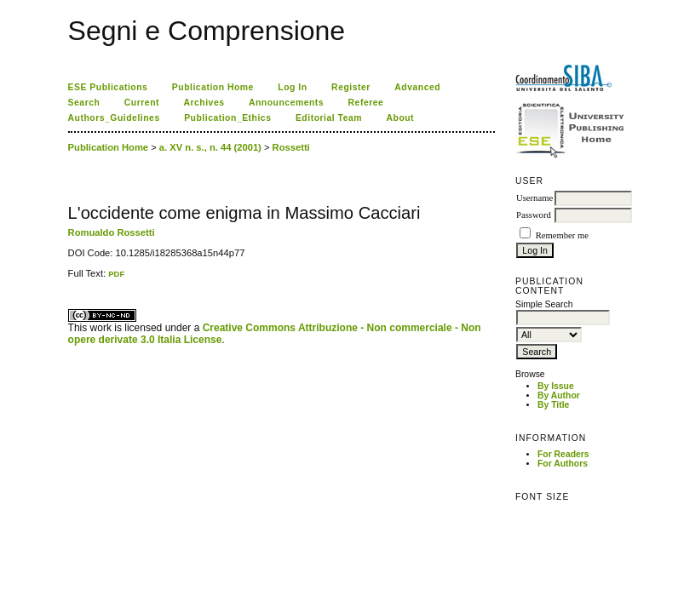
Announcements (286, 102)
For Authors (562, 463)
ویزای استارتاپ (72, 278)
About (400, 118)
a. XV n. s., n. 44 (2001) (210, 147)
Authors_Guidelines (114, 118)
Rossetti (291, 147)
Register (351, 87)
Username (534, 198)
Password (533, 215)
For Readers (563, 454)
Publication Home (213, 87)
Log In (292, 87)
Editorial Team (329, 118)
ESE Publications (108, 87)
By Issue (555, 386)
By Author (558, 395)
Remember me (562, 235)
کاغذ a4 (69, 278)
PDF (116, 273)
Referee (366, 102)
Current (141, 102)
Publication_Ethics (227, 118)
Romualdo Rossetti (111, 232)
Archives (203, 102)
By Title (553, 405)
